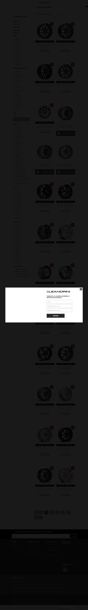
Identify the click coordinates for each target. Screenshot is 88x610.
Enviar (55, 316)
